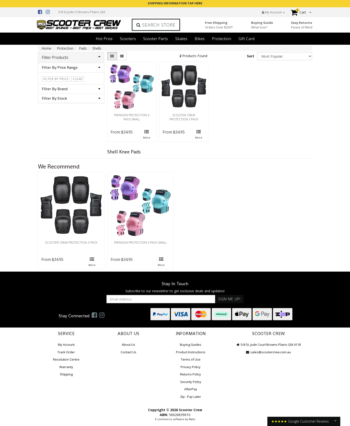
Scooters (128, 38)
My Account (66, 344)
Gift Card (246, 38)
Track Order (66, 352)
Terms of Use (191, 359)
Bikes (200, 38)
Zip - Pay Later (190, 396)
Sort (250, 56)
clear (78, 79)
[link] (94, 315)
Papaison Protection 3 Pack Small (131, 117)
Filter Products (71, 57)
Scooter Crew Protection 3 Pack (183, 117)
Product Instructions (190, 352)
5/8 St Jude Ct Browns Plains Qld (81, 12)
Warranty (66, 367)
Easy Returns (301, 24)
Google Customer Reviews (308, 421)
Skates (181, 38)
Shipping (66, 374)
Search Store (155, 25)
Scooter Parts (155, 38)
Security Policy (190, 382)
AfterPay (190, 389)
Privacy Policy (191, 367)
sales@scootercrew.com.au (268, 352)
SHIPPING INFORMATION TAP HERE (175, 3)
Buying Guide (262, 24)
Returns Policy (190, 374)
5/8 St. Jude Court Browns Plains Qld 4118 (268, 344)
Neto (192, 419)
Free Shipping (219, 24)
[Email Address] (160, 299)
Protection (221, 38)
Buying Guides (190, 344)
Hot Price (104, 38)
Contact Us (128, 352)
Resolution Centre (66, 359)
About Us (128, 344)
